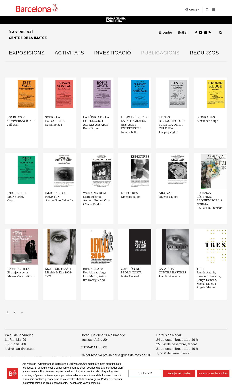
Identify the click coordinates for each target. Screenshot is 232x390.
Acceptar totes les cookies (213, 373)
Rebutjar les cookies (178, 373)
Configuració (145, 373)
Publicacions (160, 52)
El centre (165, 32)
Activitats (69, 52)
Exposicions (27, 52)
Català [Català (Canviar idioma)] (192, 10)
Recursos (204, 52)
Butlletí (183, 32)
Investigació (112, 52)
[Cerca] (220, 32)
